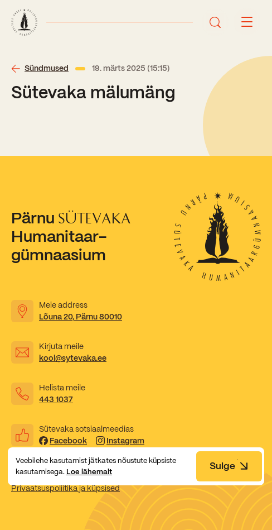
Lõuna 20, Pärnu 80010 (80, 317)
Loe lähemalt (89, 471)
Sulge (229, 466)
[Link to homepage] (24, 22)
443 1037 (56, 399)
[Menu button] (247, 22)
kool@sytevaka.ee (72, 358)
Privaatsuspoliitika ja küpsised (65, 488)
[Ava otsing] (215, 22)
